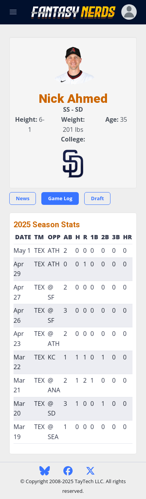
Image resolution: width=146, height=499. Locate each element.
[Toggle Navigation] (13, 12)
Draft (97, 198)
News (22, 198)
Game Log (60, 198)
